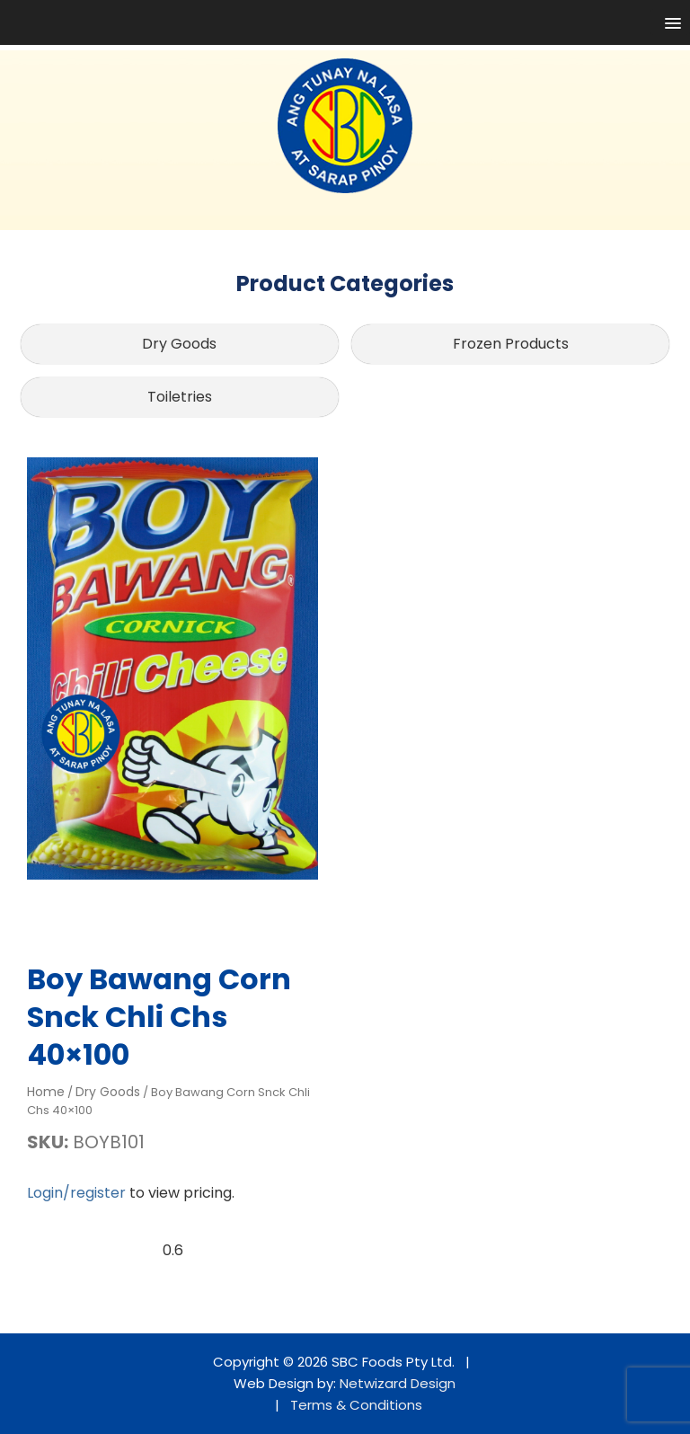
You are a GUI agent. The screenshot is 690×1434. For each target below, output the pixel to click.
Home (46, 1092)
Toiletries (179, 396)
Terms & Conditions (356, 1404)
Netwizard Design (398, 1383)
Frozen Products (511, 343)
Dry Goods (179, 343)
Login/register (76, 1192)
